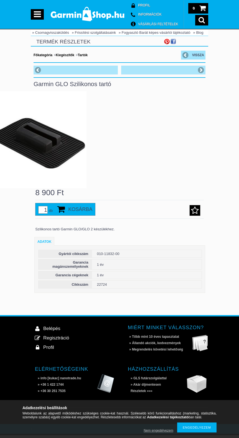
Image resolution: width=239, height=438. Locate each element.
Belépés (51, 331)
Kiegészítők (65, 55)
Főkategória (43, 55)
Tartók (83, 55)
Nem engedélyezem (158, 430)
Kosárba (80, 212)
